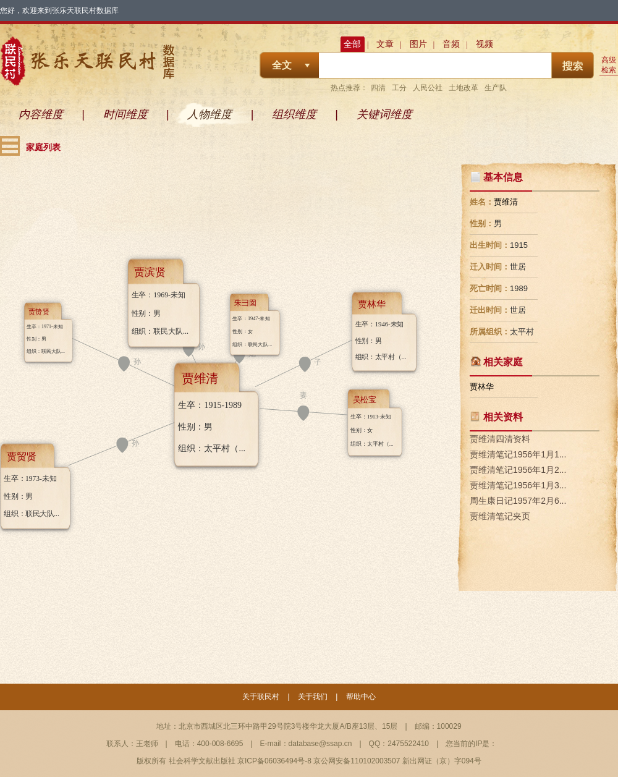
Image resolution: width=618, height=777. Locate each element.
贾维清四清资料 (500, 439)
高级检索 (608, 65)
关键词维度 (384, 114)
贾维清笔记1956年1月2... (518, 470)
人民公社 (427, 87)
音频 (451, 44)
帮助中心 (361, 696)
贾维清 (506, 201)
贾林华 (482, 386)
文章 (385, 44)
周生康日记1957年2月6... (518, 501)
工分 (399, 87)
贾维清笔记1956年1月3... (518, 485)
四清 (378, 87)
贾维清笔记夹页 (500, 516)
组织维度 (294, 114)
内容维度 (41, 114)
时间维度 (125, 114)
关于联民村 (260, 696)
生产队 (496, 87)
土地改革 (463, 87)
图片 (418, 44)
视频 (484, 44)
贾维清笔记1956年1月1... (518, 454)
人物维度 (209, 114)
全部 (352, 44)
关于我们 (313, 696)
